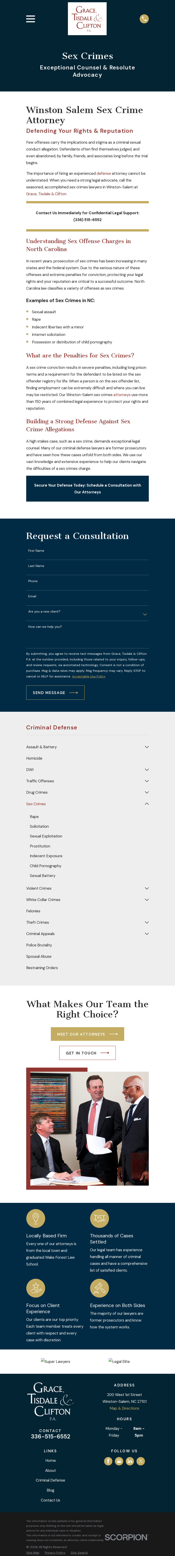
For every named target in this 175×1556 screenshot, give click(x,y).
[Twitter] (141, 1461)
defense (104, 173)
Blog (50, 1490)
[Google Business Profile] (119, 1461)
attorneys (122, 394)
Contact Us (50, 1500)
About (50, 1470)
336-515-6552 (50, 1436)
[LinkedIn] (130, 1461)
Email (32, 596)
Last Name (36, 566)
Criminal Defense (50, 1480)
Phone (33, 581)
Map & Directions (124, 1408)
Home (50, 1460)
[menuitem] (84, 747)
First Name (36, 551)
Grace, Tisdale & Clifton (46, 193)
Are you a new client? (44, 611)
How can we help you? (45, 627)
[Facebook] (108, 1461)
